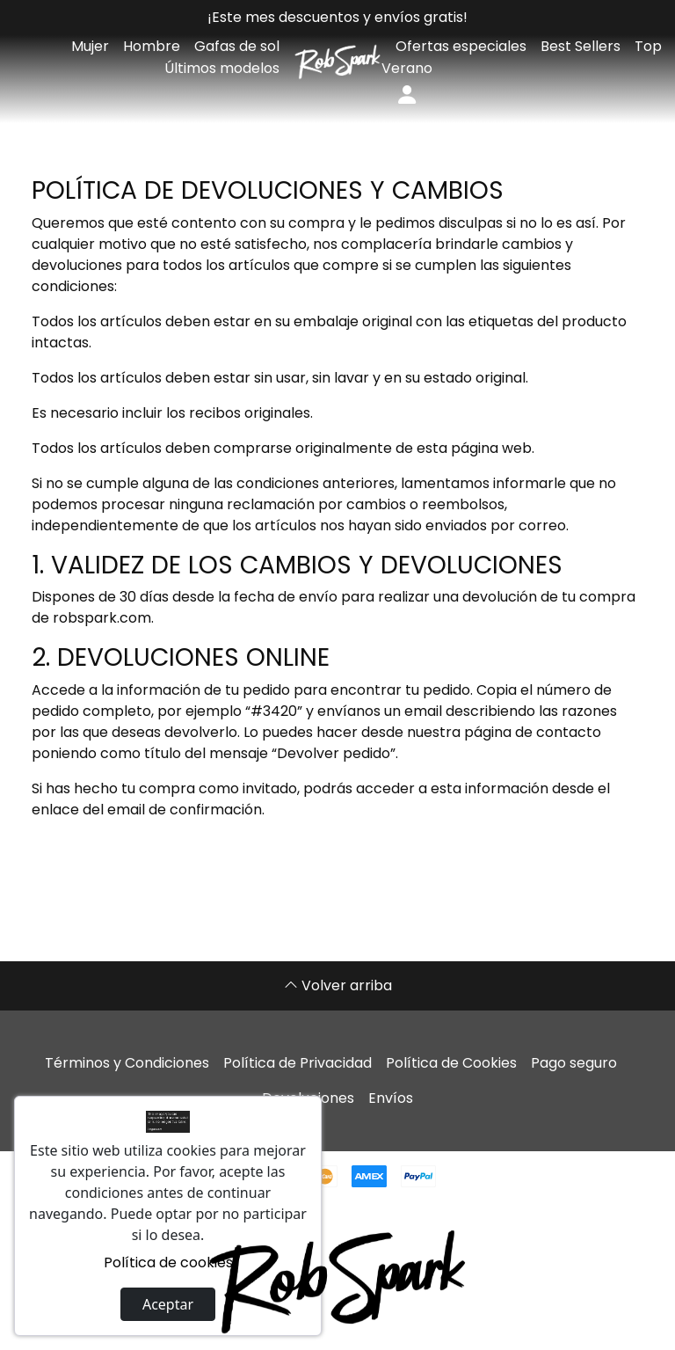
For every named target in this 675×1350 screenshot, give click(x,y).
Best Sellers (581, 46)
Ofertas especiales (461, 46)
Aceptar (167, 1304)
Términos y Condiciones (127, 1063)
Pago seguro (574, 1063)
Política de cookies (168, 1262)
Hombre (151, 46)
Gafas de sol (236, 46)
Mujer (90, 46)
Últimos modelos (221, 68)
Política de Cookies (451, 1063)
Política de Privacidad (297, 1063)
